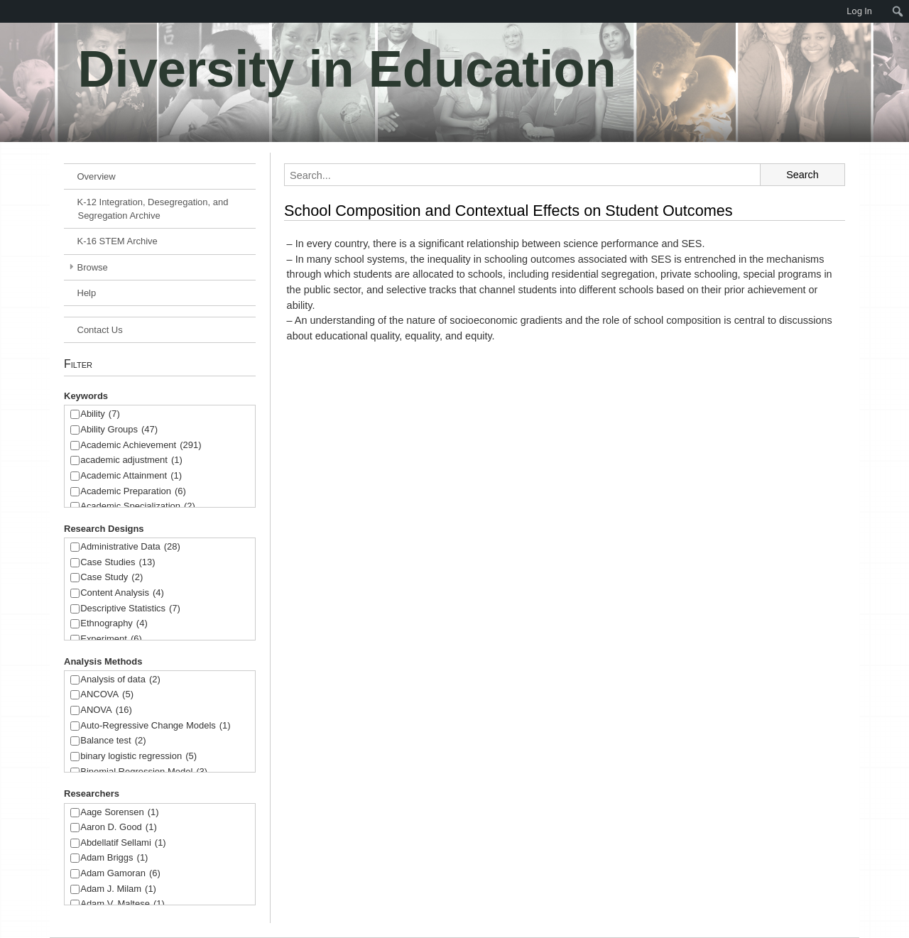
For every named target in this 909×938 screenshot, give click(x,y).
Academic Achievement (140, 445)
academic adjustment (131, 460)
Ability (100, 414)
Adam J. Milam (118, 889)
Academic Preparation (133, 491)
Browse (92, 267)
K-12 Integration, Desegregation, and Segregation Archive (153, 209)
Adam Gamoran (120, 873)
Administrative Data (130, 547)
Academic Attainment (131, 476)
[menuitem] (7, 11)
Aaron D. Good (118, 827)
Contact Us (100, 330)
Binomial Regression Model (143, 772)
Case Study (111, 577)
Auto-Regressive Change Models (155, 726)
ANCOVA (107, 695)
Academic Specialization (137, 506)
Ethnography (114, 624)
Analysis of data (120, 680)
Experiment (111, 639)
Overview (96, 176)
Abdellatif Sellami (122, 843)
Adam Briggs (114, 858)
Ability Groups (119, 430)
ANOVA (106, 710)
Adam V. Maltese (122, 904)
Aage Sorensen (119, 812)
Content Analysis (122, 593)
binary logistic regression (138, 756)
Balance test (113, 741)
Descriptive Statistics (130, 609)
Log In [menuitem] (859, 11)
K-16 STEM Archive (117, 241)
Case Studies (117, 562)
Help (87, 293)
